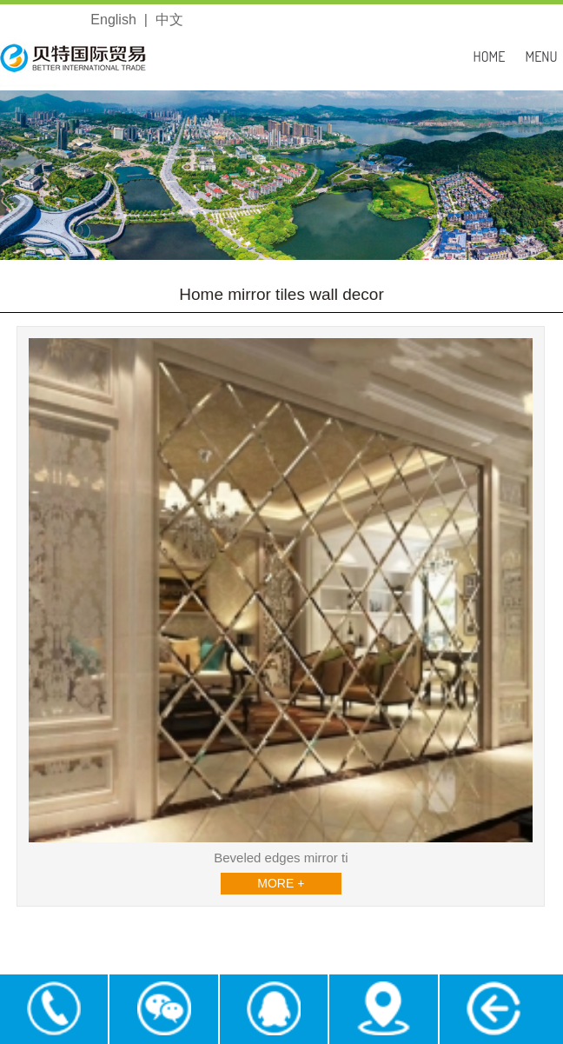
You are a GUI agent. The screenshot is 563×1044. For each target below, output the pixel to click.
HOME (490, 56)
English (113, 19)
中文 (169, 19)
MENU (542, 56)
